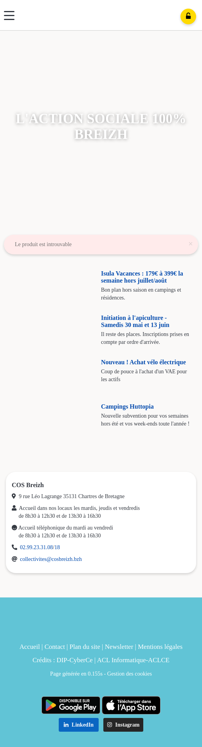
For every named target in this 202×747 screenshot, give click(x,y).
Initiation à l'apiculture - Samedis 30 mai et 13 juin (135, 321)
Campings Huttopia (127, 406)
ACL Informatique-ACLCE (133, 660)
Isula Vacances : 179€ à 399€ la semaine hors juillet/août (142, 277)
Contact (55, 646)
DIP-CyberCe (75, 660)
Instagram (123, 725)
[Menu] (9, 15)
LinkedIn (79, 725)
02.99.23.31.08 (36, 547)
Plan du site (85, 646)
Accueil (30, 646)
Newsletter (119, 646)
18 (57, 547)
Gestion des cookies (129, 673)
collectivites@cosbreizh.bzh (51, 559)
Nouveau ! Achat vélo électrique (143, 362)
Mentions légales (160, 646)
